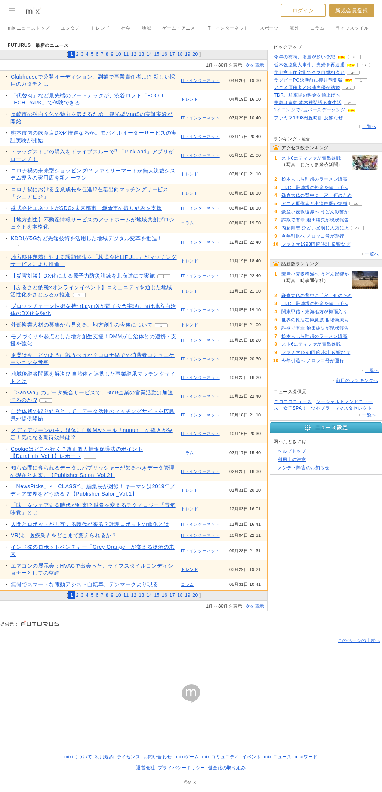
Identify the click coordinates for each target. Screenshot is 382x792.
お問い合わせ (158, 756)
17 (172, 54)
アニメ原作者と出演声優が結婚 (307, 87)
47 (357, 228)
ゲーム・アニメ (178, 28)
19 (188, 54)
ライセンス (129, 756)
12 (134, 54)
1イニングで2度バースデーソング (309, 110)
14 (149, 54)
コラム (318, 28)
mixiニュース (278, 756)
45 (348, 88)
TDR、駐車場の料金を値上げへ (307, 95)
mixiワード (306, 756)
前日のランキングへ (357, 380)
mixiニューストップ (29, 28)
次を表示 (255, 65)
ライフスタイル (352, 28)
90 (357, 320)
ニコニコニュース (293, 401)
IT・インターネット (227, 28)
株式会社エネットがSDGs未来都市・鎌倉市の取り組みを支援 (86, 208)
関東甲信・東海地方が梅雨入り (314, 311)
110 (361, 195)
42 (353, 73)
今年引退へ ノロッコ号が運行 (312, 236)
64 (351, 118)
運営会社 (145, 767)
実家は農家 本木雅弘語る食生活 (307, 102)
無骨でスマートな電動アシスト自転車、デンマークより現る (84, 584)
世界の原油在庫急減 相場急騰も (315, 319)
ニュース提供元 (290, 391)
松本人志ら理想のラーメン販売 (314, 179)
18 (180, 54)
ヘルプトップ (292, 451)
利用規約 (104, 756)
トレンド (100, 28)
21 (350, 103)
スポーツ (269, 28)
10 (118, 54)
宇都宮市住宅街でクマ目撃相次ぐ (309, 72)
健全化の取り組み (227, 767)
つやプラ (320, 408)
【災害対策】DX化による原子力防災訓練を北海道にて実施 (83, 276)
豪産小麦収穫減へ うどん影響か (315, 211)
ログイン (303, 10)
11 (126, 54)
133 (357, 212)
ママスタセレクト (353, 408)
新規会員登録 (351, 10)
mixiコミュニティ (220, 756)
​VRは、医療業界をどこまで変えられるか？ (64, 535)
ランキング (285, 138)
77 (357, 220)
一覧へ (369, 126)
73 (290, 171)
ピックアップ (288, 47)
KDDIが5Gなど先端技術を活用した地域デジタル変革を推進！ (87, 238)
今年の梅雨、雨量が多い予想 (304, 56)
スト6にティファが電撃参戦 (311, 158)
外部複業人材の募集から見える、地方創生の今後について (82, 325)
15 (157, 54)
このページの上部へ (359, 640)
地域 (146, 28)
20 (195, 54)
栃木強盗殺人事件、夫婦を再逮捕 (309, 64)
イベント (251, 756)
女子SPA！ (295, 408)
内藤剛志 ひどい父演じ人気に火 (315, 227)
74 (356, 179)
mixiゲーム (187, 756)
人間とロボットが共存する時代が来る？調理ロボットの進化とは (90, 524)
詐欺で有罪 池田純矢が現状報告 (315, 220)
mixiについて (78, 756)
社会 (125, 28)
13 (141, 54)
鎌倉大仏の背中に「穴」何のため (316, 195)
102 (349, 95)
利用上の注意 (292, 459)
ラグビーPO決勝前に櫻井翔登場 (308, 80)
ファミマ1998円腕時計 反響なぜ (308, 117)
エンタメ (70, 28)
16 (164, 54)
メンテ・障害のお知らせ (304, 467)
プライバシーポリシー (181, 767)
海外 (294, 28)
